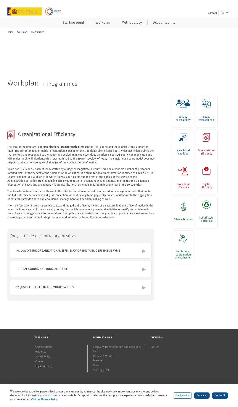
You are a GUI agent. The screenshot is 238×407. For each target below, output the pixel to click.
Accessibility (42, 356)
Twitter (155, 346)
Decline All (220, 395)
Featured (98, 360)
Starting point (101, 370)
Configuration (182, 395)
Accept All (202, 395)
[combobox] (224, 13)
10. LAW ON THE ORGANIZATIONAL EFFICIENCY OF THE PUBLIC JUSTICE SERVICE (68, 250)
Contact (39, 361)
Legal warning (43, 366)
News (96, 365)
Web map (40, 351)
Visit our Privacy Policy (44, 399)
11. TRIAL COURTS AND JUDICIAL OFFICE (42, 269)
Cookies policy (43, 346)
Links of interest (102, 355)
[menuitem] (212, 13)
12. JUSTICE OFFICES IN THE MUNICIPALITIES (45, 287)
